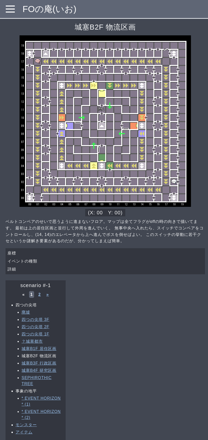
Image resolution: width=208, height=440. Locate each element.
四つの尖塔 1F (35, 334)
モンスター (26, 425)
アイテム (24, 432)
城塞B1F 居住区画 (39, 348)
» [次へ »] (47, 294)
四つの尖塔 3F (35, 319)
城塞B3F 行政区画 (39, 363)
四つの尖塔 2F (35, 327)
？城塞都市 (32, 341)
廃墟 (26, 312)
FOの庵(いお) (49, 9)
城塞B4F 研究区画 (39, 370)
